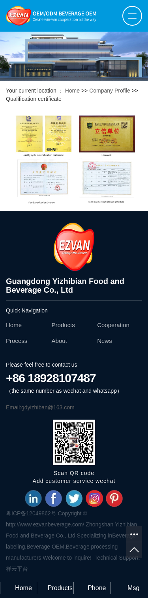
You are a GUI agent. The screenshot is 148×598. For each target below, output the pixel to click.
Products (63, 325)
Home (72, 90)
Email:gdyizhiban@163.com (40, 407)
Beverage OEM (45, 546)
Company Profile (109, 90)
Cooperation (113, 325)
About (59, 340)
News (104, 340)
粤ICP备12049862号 (31, 513)
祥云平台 (17, 569)
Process (16, 340)
